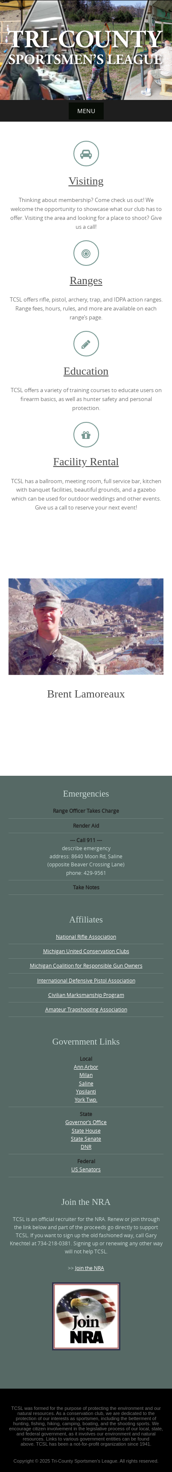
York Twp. (86, 1099)
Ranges (86, 280)
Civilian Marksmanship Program (86, 994)
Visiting (85, 181)
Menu (86, 111)
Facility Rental (86, 462)
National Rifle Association (86, 936)
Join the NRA (89, 1267)
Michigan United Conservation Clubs (86, 951)
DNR (86, 1146)
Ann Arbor (86, 1066)
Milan (86, 1074)
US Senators (86, 1169)
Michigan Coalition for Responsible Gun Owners (86, 965)
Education (86, 371)
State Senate (86, 1138)
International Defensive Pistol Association (86, 980)
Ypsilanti (86, 1091)
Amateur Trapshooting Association (86, 1009)
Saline (86, 1083)
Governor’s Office (86, 1122)
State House (86, 1130)
